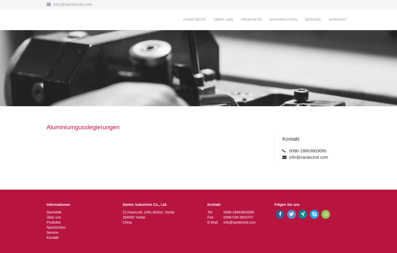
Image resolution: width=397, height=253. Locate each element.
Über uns (223, 19)
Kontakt (338, 19)
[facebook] (280, 214)
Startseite (194, 19)
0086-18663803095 (307, 151)
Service (313, 19)
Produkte (251, 19)
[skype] (314, 214)
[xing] (303, 214)
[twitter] (291, 214)
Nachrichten (283, 19)
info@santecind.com (72, 4)
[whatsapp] (325, 214)
